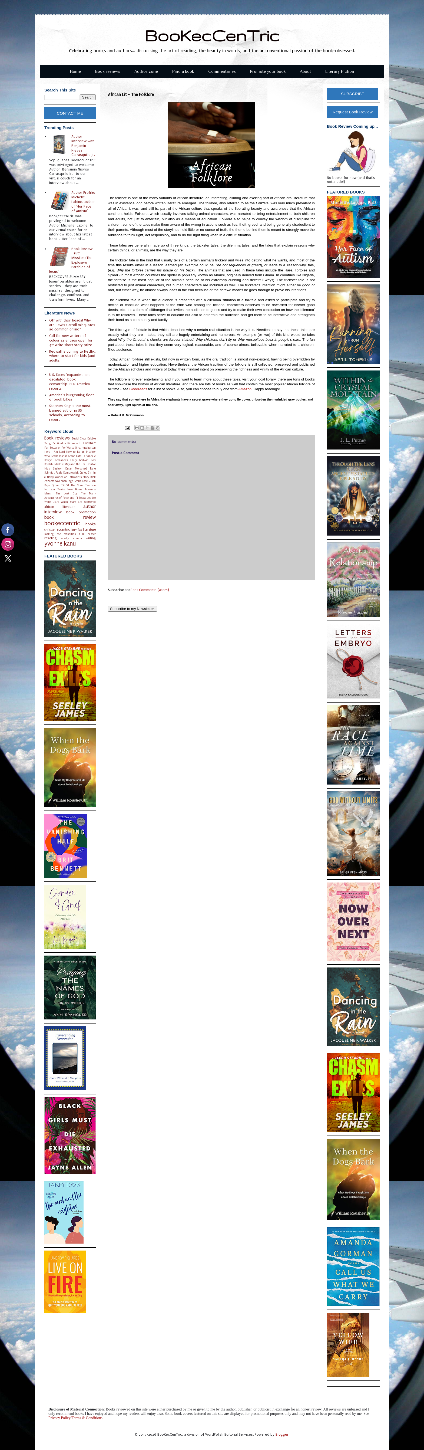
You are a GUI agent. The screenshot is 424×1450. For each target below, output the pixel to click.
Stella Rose (81, 481)
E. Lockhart (88, 443)
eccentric (63, 530)
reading (50, 538)
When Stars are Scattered (78, 502)
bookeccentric (62, 523)
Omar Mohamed (76, 468)
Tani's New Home (69, 489)
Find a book (183, 71)
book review (70, 517)
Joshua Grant (67, 456)
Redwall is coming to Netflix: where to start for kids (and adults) (72, 356)
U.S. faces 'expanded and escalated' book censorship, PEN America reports (70, 381)
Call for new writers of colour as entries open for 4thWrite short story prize (70, 340)
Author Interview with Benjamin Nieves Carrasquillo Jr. (83, 145)
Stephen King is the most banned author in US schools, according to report (69, 412)
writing (91, 538)
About (305, 71)
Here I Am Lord (54, 452)
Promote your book (268, 71)
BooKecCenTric (212, 35)
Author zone (146, 71)
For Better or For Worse (59, 448)
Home (75, 71)
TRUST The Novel (72, 485)
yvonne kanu (60, 543)
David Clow (79, 438)
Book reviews (107, 71)
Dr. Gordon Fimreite (65, 443)
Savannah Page (64, 481)
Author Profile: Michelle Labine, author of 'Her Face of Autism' (83, 202)
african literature (59, 507)
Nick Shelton (53, 468)
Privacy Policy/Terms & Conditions (75, 1418)
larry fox (76, 530)
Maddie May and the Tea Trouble (75, 464)
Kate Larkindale (86, 456)
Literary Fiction (339, 71)
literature (89, 530)
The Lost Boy (66, 493)
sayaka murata (71, 538)
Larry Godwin (79, 460)
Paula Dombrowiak (67, 472)
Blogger (282, 1434)
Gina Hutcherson (85, 448)
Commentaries (222, 71)
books (90, 524)
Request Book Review (353, 112)
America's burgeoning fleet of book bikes (71, 397)
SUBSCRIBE (353, 93)
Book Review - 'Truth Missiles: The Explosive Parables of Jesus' (72, 260)
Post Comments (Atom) (150, 590)
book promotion (81, 512)
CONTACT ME (70, 113)
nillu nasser (87, 534)
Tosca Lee (85, 498)
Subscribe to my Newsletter (132, 609)
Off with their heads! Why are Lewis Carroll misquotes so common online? (72, 325)
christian (49, 530)
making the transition (60, 534)
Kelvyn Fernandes (56, 460)
